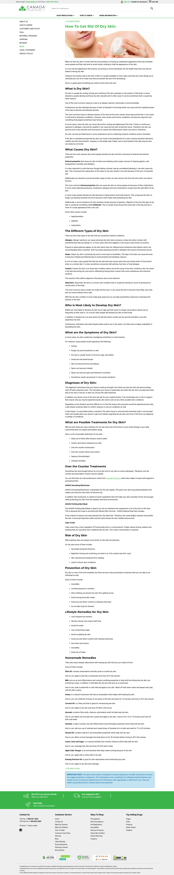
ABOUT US (24, 22)
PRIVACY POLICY (26, 54)
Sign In (125, 2)
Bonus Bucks (59, 841)
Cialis (128, 813)
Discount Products (97, 821)
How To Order (60, 821)
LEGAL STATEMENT (27, 50)
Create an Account (139, 2)
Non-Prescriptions (97, 813)
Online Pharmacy (97, 827)
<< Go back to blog (72, 21)
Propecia (129, 816)
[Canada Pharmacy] (32, 8)
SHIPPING (24, 39)
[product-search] (151, 8)
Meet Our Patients (61, 818)
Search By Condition (98, 824)
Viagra (128, 810)
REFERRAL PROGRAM (28, 36)
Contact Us (59, 813)
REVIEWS (23, 43)
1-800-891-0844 (32, 810)
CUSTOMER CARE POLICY (30, 29)
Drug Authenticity (61, 836)
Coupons (94, 830)
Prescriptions (95, 810)
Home (57, 810)
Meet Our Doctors (61, 816)
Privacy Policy (121, 872)
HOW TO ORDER (26, 25)
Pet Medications (96, 816)
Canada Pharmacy (113, 478)
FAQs (22, 32)
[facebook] (21, 820)
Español (84, 872)
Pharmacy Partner (61, 838)
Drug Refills (95, 818)
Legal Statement (106, 872)
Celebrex (129, 821)
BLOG (22, 46)
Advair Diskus (131, 818)
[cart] (153, 1)
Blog (56, 830)
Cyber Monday (60, 833)
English (93, 872)
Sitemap (58, 827)
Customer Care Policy (62, 824)
